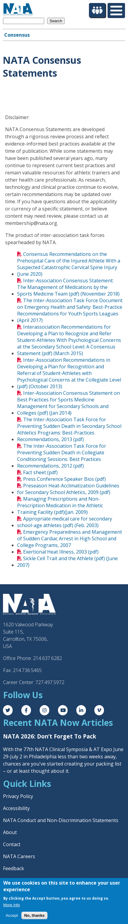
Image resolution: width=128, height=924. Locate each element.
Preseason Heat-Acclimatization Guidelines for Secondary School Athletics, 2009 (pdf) (68, 489)
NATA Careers (19, 856)
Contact (11, 844)
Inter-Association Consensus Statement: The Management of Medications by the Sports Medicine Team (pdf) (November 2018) (68, 287)
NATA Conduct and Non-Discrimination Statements (60, 820)
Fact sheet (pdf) (40, 472)
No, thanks (34, 915)
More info (11, 905)
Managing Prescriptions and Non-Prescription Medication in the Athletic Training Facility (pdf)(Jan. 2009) (60, 505)
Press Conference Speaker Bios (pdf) (64, 479)
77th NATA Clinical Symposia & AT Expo (67, 749)
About (10, 832)
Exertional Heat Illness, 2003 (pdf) (61, 551)
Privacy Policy (18, 796)
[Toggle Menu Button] (116, 10)
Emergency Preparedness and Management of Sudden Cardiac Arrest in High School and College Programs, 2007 (69, 538)
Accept (12, 915)
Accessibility (16, 808)
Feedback (13, 868)
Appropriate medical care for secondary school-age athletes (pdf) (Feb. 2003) (64, 522)
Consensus (17, 35)
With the (13, 749)
